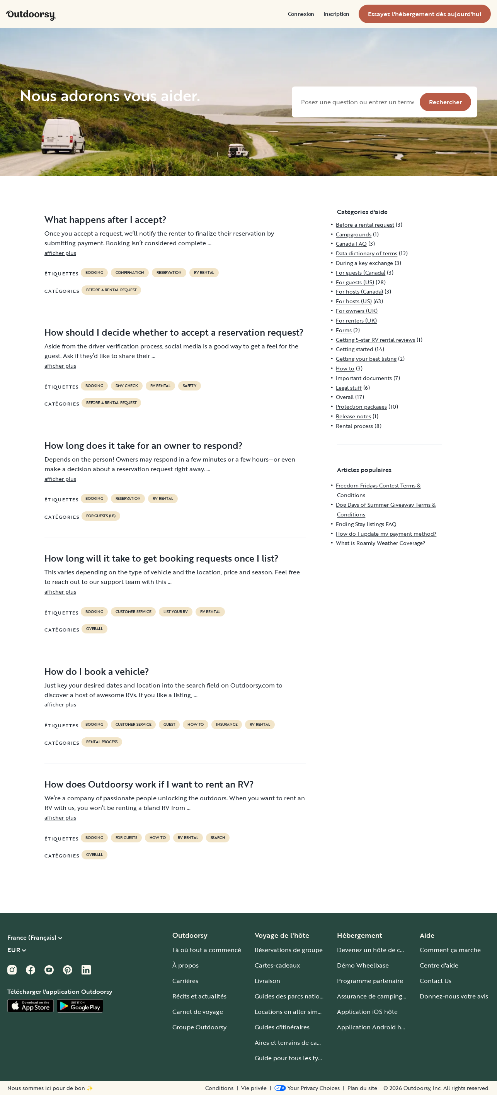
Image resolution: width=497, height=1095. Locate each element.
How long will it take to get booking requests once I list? (161, 558)
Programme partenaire (370, 980)
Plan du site (362, 1088)
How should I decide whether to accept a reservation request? (174, 332)
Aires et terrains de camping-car (301, 1042)
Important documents (364, 378)
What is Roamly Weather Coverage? (380, 543)
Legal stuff (349, 388)
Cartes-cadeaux (277, 965)
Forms (344, 330)
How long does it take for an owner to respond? (143, 445)
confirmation (130, 272)
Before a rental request (111, 290)
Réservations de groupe (289, 949)
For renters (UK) (356, 320)
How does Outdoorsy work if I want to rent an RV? (149, 784)
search (218, 837)
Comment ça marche (450, 949)
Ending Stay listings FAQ (366, 524)
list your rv (175, 611)
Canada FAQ (351, 243)
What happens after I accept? (105, 219)
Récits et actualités (199, 996)
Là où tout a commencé (206, 949)
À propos (185, 965)
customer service (133, 611)
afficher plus (60, 253)
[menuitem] (301, 14)
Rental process (101, 742)
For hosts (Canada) (359, 291)
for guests (126, 837)
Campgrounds (353, 234)
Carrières (185, 980)
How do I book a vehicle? (96, 671)
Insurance (226, 724)
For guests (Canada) (360, 272)
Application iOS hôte (367, 1011)
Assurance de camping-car (375, 996)
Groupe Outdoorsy (199, 1027)
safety (189, 386)
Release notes (353, 416)
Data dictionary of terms (366, 253)
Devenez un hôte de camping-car (385, 949)
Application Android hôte (374, 1027)
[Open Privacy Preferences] (307, 1088)
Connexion (301, 14)
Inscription (336, 14)
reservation (169, 272)
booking (94, 272)
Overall (94, 628)
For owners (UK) (357, 311)
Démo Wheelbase (363, 965)
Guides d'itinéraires (282, 1027)
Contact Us (435, 980)
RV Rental (204, 272)
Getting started (354, 349)
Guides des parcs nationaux (294, 996)
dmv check (127, 386)
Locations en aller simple (291, 1011)
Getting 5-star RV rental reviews (375, 340)
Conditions (219, 1088)
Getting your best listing (366, 359)
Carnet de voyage (197, 1011)
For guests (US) (101, 516)
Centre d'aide (439, 965)
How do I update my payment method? (386, 534)
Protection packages (361, 406)
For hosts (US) (354, 301)
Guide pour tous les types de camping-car (315, 1058)
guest (169, 724)
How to (195, 724)
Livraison (267, 980)
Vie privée (254, 1088)
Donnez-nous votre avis (454, 996)
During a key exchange (364, 263)
